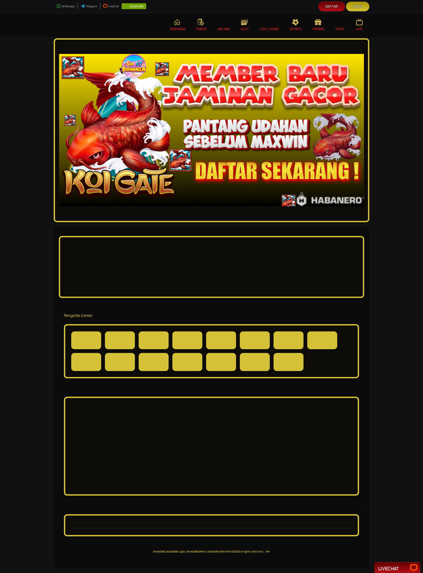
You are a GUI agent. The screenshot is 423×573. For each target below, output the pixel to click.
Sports (296, 25)
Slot (245, 25)
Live (360, 25)
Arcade (223, 25)
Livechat (397, 568)
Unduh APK (134, 6)
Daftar (331, 6)
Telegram (88, 6)
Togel (340, 25)
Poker (201, 25)
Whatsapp (65, 6)
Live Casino (269, 25)
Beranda (177, 25)
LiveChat (111, 6)
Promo (319, 25)
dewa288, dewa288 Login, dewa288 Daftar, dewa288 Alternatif (192, 551)
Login (358, 6)
